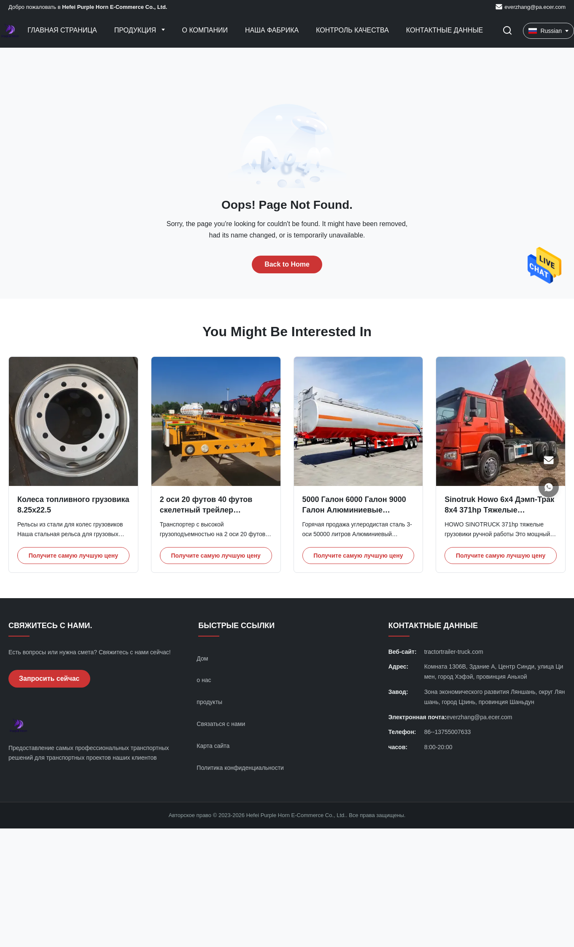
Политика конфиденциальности (240, 767)
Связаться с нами (221, 723)
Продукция (136, 30)
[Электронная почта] (549, 460)
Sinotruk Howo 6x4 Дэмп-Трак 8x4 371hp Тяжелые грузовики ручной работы (499, 510)
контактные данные (444, 30)
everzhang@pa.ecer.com (535, 7)
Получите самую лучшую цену (73, 555)
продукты (209, 702)
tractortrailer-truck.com (453, 651)
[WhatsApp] (549, 487)
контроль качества (352, 30)
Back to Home (287, 264)
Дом (202, 658)
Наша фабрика (272, 30)
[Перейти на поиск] (507, 31)
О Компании (205, 30)
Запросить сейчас (49, 678)
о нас (204, 680)
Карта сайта (213, 745)
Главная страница (62, 30)
